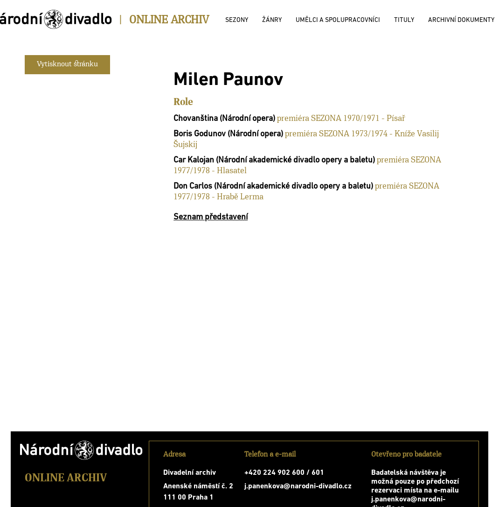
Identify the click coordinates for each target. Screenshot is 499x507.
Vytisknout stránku (67, 64)
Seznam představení (210, 217)
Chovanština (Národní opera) (224, 118)
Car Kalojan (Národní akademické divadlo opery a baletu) (274, 160)
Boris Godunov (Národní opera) (228, 134)
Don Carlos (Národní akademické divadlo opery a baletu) (273, 186)
